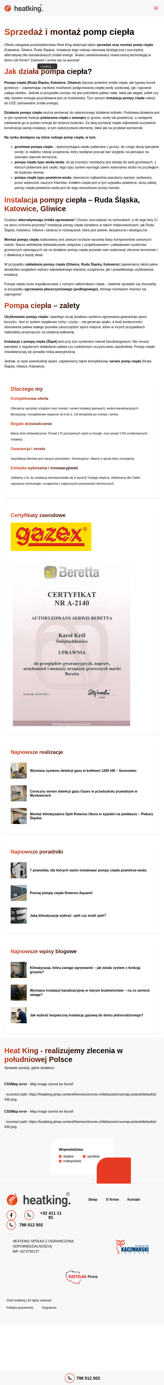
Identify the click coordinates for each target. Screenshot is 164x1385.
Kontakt (133, 1199)
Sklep (92, 1199)
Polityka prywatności (20, 1307)
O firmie (112, 1199)
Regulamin (49, 1307)
